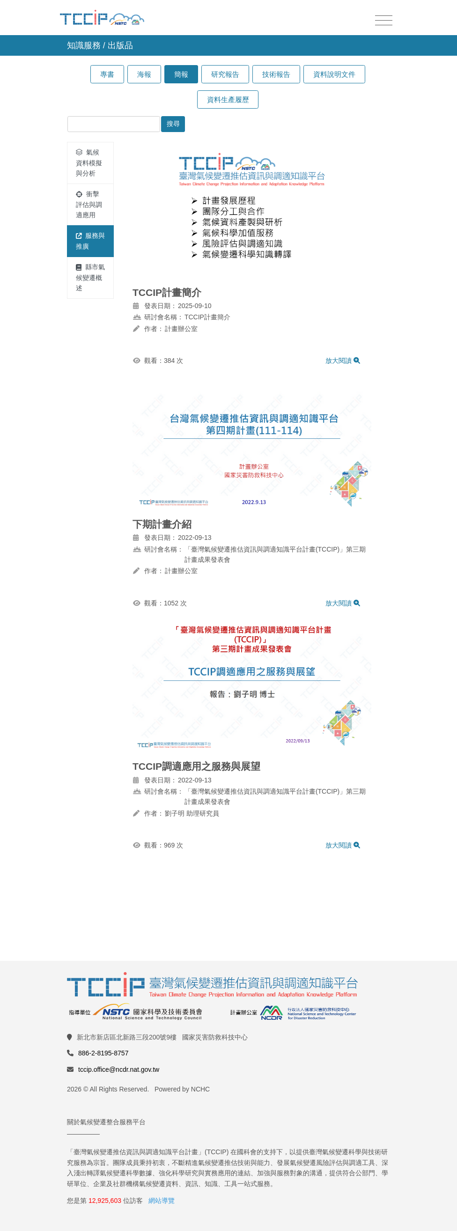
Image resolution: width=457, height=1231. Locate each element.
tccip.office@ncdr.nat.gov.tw (118, 1069)
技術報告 (276, 74)
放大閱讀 (342, 360)
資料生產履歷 (228, 99)
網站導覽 (161, 1200)
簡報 (181, 74)
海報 (144, 74)
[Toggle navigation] (383, 20)
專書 (107, 74)
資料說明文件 (334, 74)
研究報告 (225, 74)
